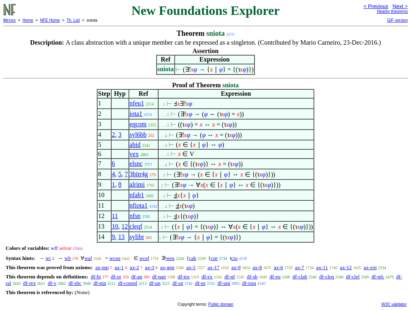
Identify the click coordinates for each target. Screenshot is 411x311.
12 (125, 226)
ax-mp (102, 267)
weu (170, 258)
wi (48, 258)
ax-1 (119, 267)
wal (88, 258)
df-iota (249, 283)
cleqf (136, 226)
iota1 (136, 113)
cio (234, 258)
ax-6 (278, 267)
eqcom (138, 124)
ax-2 (134, 267)
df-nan (159, 277)
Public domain (221, 304)
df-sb (252, 277)
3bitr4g (139, 174)
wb (68, 258)
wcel (144, 258)
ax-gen (167, 267)
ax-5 (190, 267)
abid (135, 144)
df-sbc (74, 283)
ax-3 (149, 267)
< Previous (375, 6)
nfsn (135, 215)
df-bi (96, 277)
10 (115, 226)
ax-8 (257, 267)
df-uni (224, 283)
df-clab (300, 277)
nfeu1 (137, 103)
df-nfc (378, 277)
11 (115, 215)
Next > (400, 6)
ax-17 (214, 267)
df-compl (127, 283)
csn (214, 258)
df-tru (184, 277)
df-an (136, 277)
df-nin (100, 283)
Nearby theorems (392, 11)
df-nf (229, 277)
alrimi (137, 184)
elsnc (136, 163)
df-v (52, 283)
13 (121, 236)
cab (192, 258)
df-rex (29, 283)
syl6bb (138, 134)
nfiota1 (139, 205)
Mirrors (9, 20)
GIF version (397, 20)
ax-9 (235, 267)
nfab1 (137, 195)
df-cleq (326, 277)
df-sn (178, 283)
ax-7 (299, 267)
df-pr (200, 283)
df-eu (275, 277)
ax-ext (370, 267)
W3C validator (394, 304)
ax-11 (322, 267)
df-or (116, 277)
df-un (155, 283)
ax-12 (346, 267)
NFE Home (50, 20)
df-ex (206, 277)
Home (27, 20)
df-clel (353, 277)
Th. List (73, 20)
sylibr (137, 236)
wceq (115, 258)
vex (134, 153)
